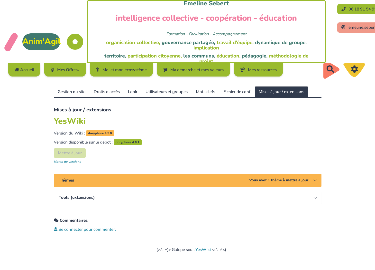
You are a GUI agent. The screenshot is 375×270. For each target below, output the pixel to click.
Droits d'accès (107, 92)
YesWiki (203, 249)
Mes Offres (65, 70)
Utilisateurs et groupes (167, 92)
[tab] (188, 180)
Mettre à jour (70, 153)
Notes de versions (67, 161)
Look (132, 92)
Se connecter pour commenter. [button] (85, 229)
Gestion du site (71, 92)
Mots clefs (205, 92)
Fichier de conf (236, 92)
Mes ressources (258, 70)
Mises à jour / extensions (281, 92)
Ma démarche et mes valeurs (193, 70)
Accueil (24, 70)
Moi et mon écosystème (121, 70)
